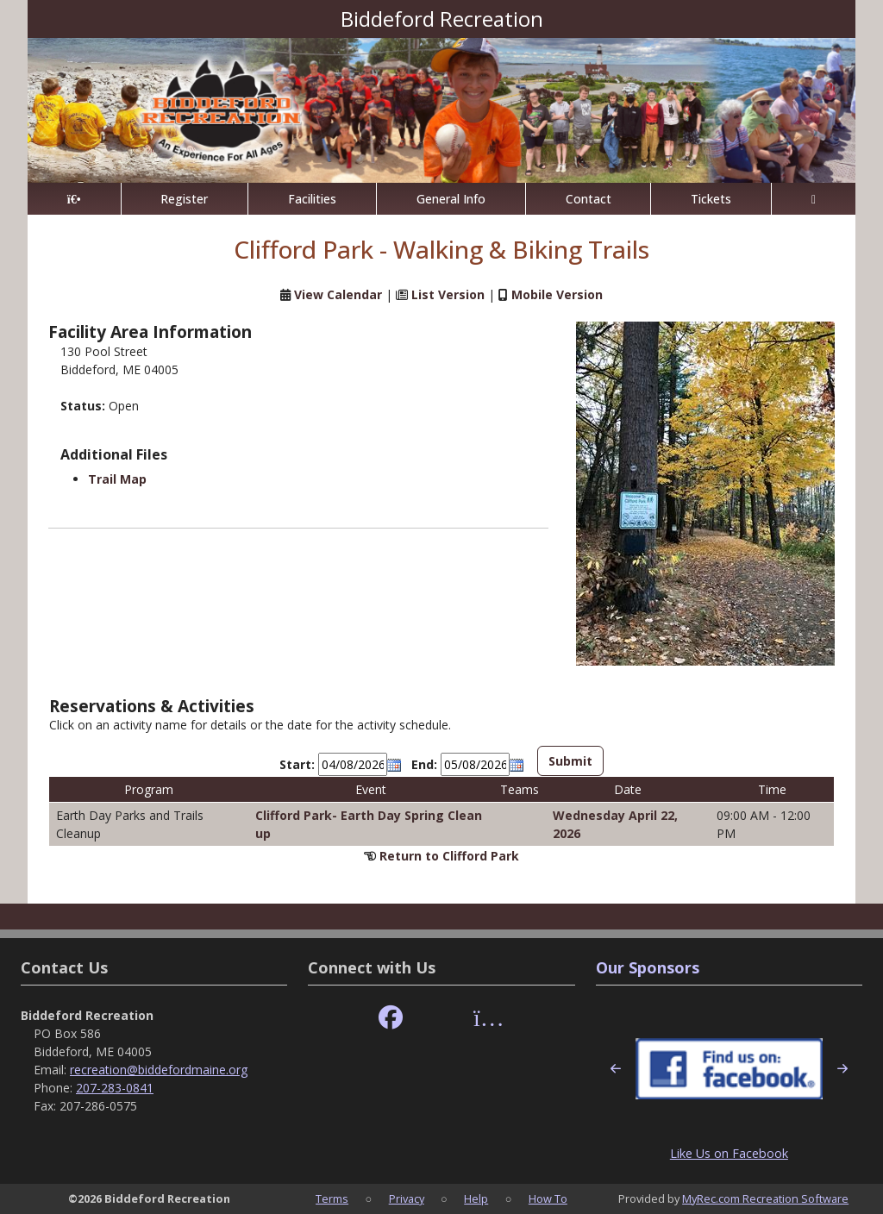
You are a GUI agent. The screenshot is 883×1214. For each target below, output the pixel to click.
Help (476, 1198)
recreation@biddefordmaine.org (158, 1069)
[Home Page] (74, 199)
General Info (450, 199)
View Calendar (338, 294)
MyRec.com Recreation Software (765, 1198)
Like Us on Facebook (729, 1153)
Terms (332, 1198)
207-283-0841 (114, 1087)
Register (184, 199)
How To (548, 1198)
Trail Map (117, 479)
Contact (588, 199)
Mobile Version (557, 294)
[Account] (813, 199)
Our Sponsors (647, 967)
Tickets (711, 199)
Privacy (406, 1198)
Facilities (312, 199)
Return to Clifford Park (449, 856)
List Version (448, 294)
